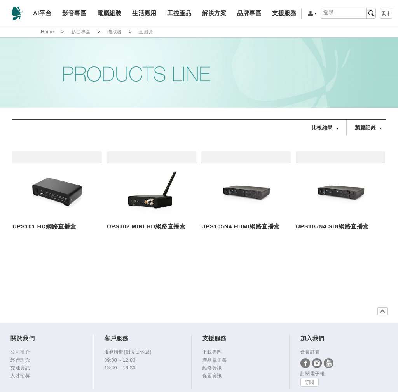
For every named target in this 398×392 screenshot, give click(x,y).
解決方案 (214, 13)
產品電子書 (214, 360)
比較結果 (322, 128)
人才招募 (20, 375)
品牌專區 (249, 13)
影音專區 (74, 13)
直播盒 (146, 32)
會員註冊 (310, 352)
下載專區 (212, 352)
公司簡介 (20, 352)
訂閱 (309, 382)
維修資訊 (212, 368)
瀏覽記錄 (365, 128)
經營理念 (20, 360)
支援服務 (284, 13)
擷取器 (114, 32)
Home (47, 32)
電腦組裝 (109, 13)
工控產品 (179, 13)
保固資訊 (212, 375)
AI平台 (42, 13)
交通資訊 (20, 368)
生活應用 (144, 13)
